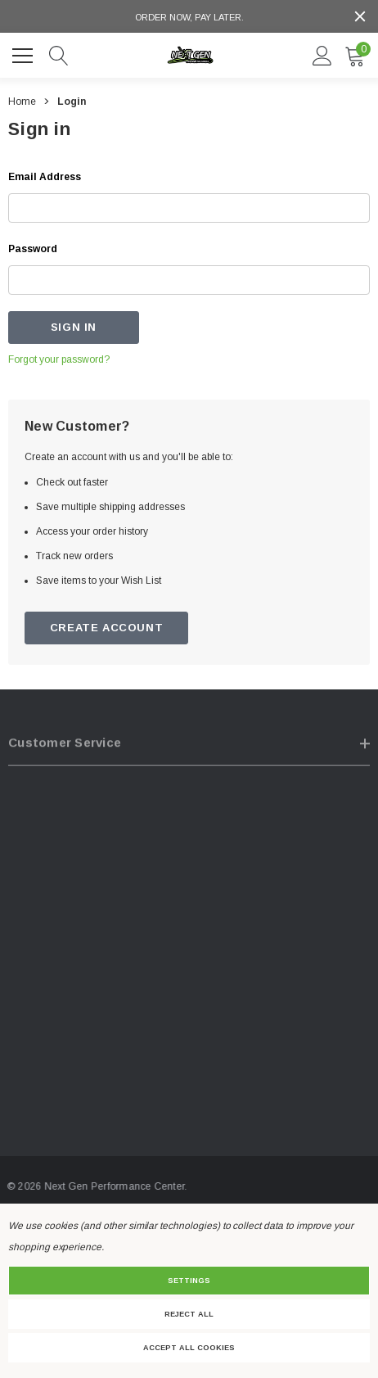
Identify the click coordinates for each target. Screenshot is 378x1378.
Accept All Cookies (189, 1348)
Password (32, 249)
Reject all (189, 1314)
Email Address (44, 177)
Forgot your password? (59, 359)
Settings (189, 1280)
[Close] (360, 16)
